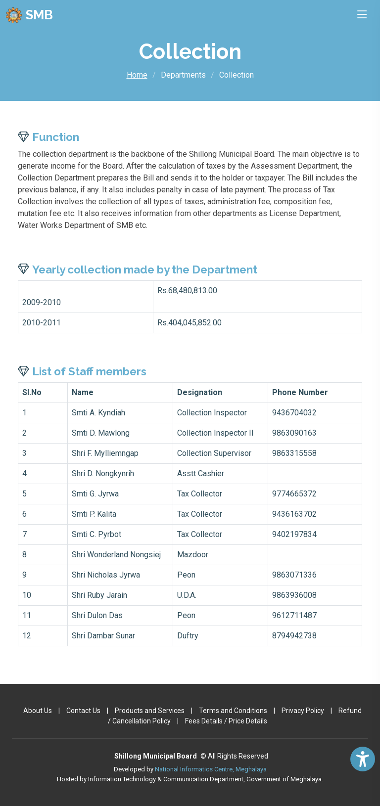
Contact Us (83, 711)
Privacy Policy (303, 711)
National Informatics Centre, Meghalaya (211, 769)
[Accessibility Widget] (362, 759)
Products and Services (150, 711)
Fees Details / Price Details (226, 721)
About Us (37, 711)
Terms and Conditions (233, 711)
